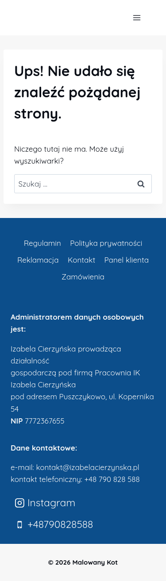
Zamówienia (83, 276)
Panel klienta (126, 259)
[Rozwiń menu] (136, 17)
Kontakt (81, 259)
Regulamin (42, 243)
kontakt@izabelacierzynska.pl (87, 467)
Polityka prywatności (106, 243)
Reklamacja (38, 259)
